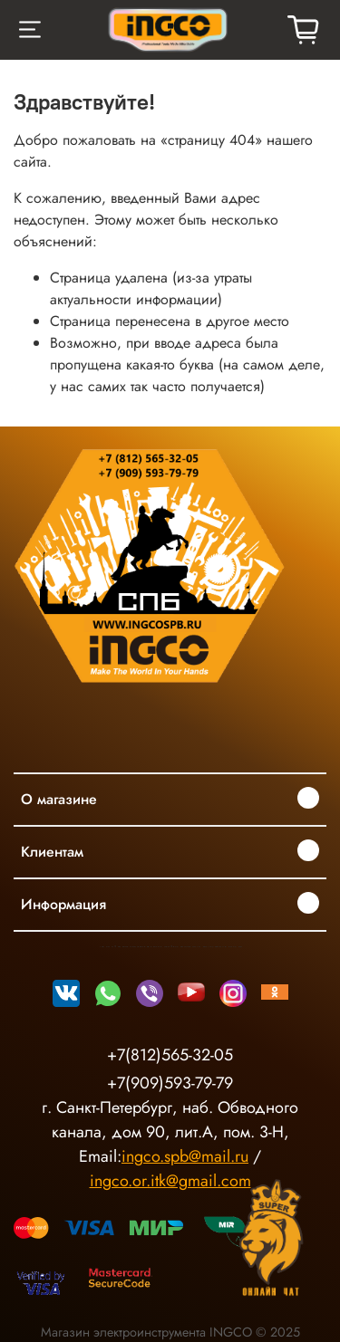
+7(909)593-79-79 (170, 1083)
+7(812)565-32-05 (170, 1055)
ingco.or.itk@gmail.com (170, 1181)
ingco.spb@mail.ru (184, 1156)
